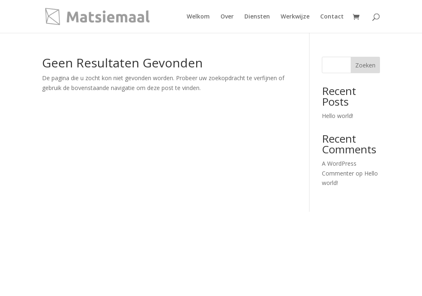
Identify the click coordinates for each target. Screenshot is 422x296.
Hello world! (337, 116)
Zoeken (365, 65)
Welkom (198, 17)
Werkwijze (295, 17)
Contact (332, 17)
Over (227, 17)
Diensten (257, 17)
